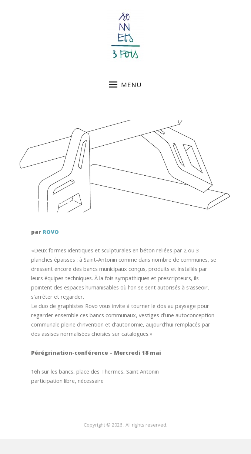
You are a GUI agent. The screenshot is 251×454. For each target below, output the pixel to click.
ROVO (51, 231)
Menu (125, 84)
